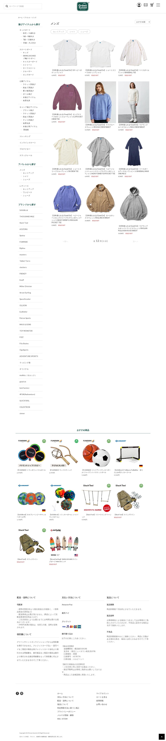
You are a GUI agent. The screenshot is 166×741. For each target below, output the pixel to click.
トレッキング (25, 136)
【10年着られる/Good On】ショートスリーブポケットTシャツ (100, 71)
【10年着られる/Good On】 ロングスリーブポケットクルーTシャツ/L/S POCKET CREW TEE (67, 116)
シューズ (26, 179)
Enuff (22, 280)
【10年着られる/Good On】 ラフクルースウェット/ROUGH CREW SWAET (99, 126)
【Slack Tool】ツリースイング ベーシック (96, 516)
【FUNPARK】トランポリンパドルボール (31, 470)
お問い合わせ (101, 704)
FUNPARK (24, 242)
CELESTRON (25, 407)
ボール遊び (27, 94)
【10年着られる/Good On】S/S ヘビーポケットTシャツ (67, 71)
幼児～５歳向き (29, 33)
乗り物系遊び (28, 91)
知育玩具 (26, 101)
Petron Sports (25, 318)
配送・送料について (65, 701)
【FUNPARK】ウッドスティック (60, 470)
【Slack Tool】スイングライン (124, 515)
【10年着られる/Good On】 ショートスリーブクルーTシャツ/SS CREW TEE (66, 170)
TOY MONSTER (26, 331)
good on (23, 382)
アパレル (27, 17)
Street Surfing (25, 293)
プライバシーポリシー (66, 711)
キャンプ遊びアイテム (29, 107)
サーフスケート (29, 68)
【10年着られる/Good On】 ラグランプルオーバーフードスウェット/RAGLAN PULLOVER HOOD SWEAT (133, 228)
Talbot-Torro (25, 261)
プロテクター (25, 149)
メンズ (34, 17)
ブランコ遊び (28, 110)
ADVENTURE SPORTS (29, 356)
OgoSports (24, 350)
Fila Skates (24, 344)
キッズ (25, 53)
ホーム (20, 17)
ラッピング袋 (25, 363)
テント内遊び (28, 120)
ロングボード (28, 75)
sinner (22, 413)
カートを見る (101, 697)
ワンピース (27, 192)
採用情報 (99, 701)
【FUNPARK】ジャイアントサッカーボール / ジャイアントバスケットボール (96, 471)
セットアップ (28, 173)
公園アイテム (25, 81)
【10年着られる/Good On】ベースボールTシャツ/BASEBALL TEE (133, 71)
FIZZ (21, 337)
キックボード (25, 30)
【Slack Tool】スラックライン (27, 559)
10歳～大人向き (29, 43)
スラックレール (26, 155)
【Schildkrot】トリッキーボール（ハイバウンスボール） (63, 516)
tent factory (24, 388)
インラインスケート (28, 143)
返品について (62, 704)
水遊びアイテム (29, 97)
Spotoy (22, 236)
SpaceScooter (25, 299)
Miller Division (26, 286)
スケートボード (26, 49)
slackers (23, 267)
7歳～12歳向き (29, 40)
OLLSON (23, 305)
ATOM (64, 719)
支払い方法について (65, 697)
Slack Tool (24, 223)
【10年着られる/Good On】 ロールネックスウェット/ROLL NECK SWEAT (99, 217)
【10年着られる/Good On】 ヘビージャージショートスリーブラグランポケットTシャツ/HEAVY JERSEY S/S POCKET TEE (100, 171)
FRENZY (23, 274)
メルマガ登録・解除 (65, 715)
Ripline (22, 248)
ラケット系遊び (29, 84)
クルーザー (27, 71)
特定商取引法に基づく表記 (68, 708)
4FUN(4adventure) (27, 394)
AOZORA (24, 229)
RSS (59, 719)
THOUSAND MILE (27, 217)
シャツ (25, 176)
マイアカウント (102, 693)
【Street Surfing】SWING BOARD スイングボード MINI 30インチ (63, 560)
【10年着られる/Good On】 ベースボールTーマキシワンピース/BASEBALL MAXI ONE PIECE (133, 171)
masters (23, 255)
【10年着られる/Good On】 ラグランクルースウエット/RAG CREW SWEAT (133, 126)
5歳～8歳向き (28, 36)
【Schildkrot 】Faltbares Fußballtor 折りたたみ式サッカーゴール (128, 471)
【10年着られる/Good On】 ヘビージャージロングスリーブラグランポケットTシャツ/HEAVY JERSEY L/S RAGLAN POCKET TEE (66, 219)
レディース (24, 186)
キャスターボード (30, 62)
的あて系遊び (28, 88)
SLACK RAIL (24, 401)
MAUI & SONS (25, 325)
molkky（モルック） (28, 375)
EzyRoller (23, 312)
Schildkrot (24, 210)
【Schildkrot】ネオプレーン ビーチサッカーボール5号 (31, 516)
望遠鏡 (26, 130)
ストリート (27, 65)
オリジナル (24, 369)
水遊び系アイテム (30, 126)
